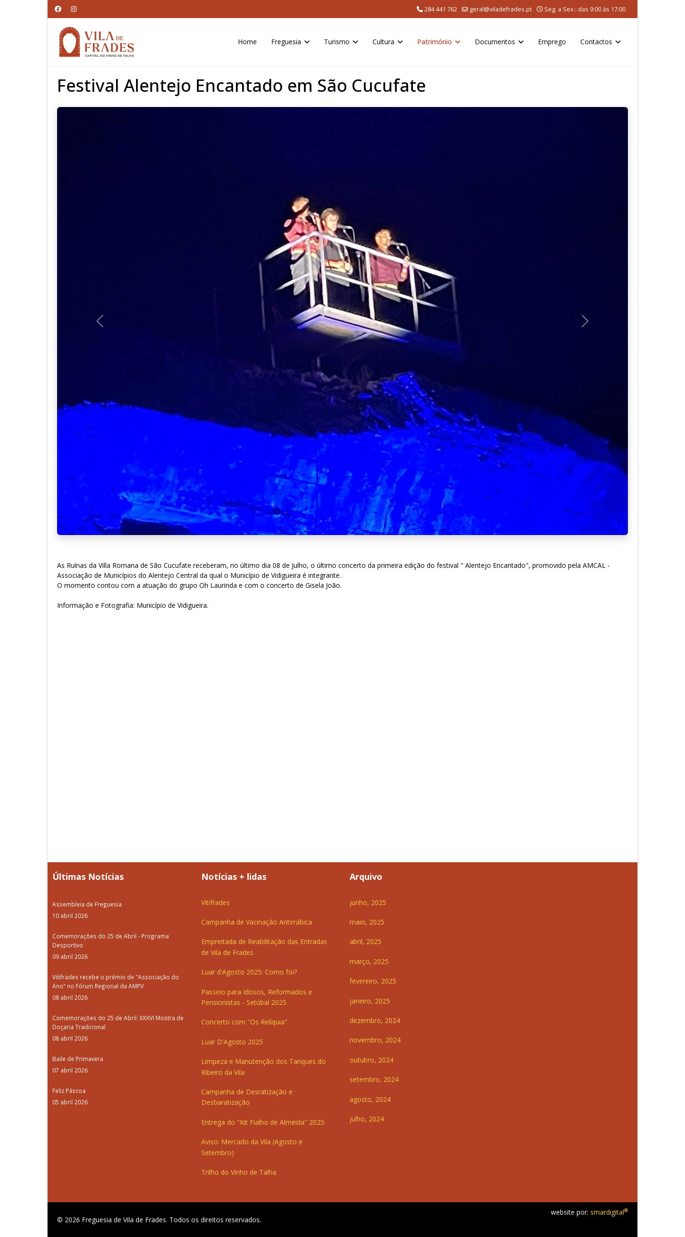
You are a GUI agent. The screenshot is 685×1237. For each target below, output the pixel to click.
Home (247, 41)
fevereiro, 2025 (373, 980)
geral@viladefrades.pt (501, 9)
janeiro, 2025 (370, 1000)
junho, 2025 (368, 902)
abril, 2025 (366, 941)
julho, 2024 (367, 1118)
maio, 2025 (367, 921)
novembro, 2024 (375, 1039)
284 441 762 (440, 9)
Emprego (552, 41)
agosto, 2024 (370, 1099)
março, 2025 (369, 961)
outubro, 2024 (371, 1059)
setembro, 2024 (374, 1079)
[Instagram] (74, 8)
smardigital (609, 1212)
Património (434, 41)
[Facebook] (58, 8)
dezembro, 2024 (375, 1020)
